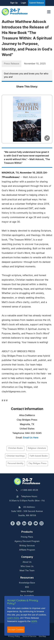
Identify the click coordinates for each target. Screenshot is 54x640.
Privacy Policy (14, 636)
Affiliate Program (27, 550)
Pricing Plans (27, 537)
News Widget (27, 592)
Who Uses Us (27, 566)
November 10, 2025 (35, 64)
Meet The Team (27, 571)
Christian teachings (15, 456)
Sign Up (14, 3)
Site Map (42, 636)
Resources (27, 577)
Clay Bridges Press (37, 463)
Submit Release (36, 3)
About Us (27, 562)
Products (27, 532)
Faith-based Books (39, 456)
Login (23, 3)
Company (27, 557)
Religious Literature (37, 448)
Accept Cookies (16, 629)
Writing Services (27, 546)
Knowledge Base (27, 583)
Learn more (13, 617)
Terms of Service (29, 636)
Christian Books (15, 448)
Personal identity (15, 463)
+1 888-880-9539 (29, 490)
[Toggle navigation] (48, 12)
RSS (27, 587)
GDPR (34, 621)
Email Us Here (30, 438)
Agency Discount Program (27, 541)
